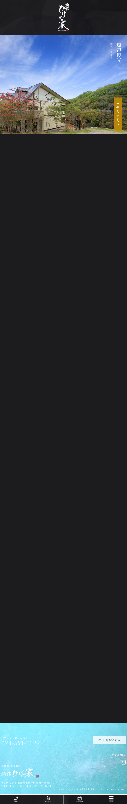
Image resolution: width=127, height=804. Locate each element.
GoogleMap (117, 754)
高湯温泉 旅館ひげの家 (92, 789)
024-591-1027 (20, 743)
